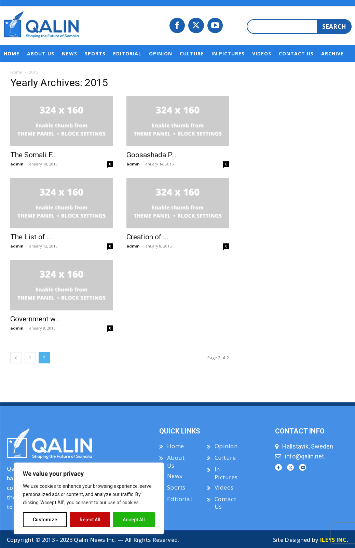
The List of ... (31, 237)
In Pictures (226, 473)
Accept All (134, 519)
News (174, 476)
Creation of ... (147, 237)
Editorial (179, 499)
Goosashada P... (151, 155)
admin (17, 163)
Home (16, 72)
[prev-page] (16, 357)
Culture (225, 458)
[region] (89, 498)
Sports (176, 487)
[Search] (334, 26)
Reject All (90, 519)
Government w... (35, 319)
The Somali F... (33, 155)
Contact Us (225, 502)
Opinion (226, 446)
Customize (45, 519)
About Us (176, 461)
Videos (224, 487)
